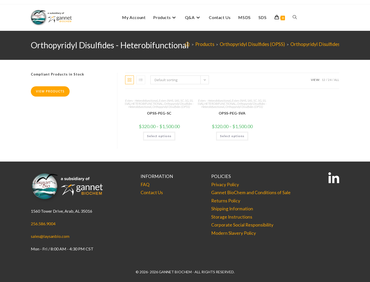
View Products (50, 91)
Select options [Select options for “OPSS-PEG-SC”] (159, 136)
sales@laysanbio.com (50, 236)
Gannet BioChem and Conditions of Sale (251, 192)
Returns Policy (225, 200)
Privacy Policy (225, 184)
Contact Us (152, 192)
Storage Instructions (231, 217)
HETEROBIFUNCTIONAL (147, 104)
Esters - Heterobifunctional (141, 100)
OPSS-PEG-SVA (232, 113)
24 (329, 80)
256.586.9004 (43, 223)
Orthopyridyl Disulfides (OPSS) (171, 107)
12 (323, 80)
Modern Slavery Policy (233, 233)
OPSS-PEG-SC (159, 113)
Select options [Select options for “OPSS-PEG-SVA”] (232, 136)
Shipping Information (232, 208)
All (336, 80)
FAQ (145, 184)
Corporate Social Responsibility (242, 225)
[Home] (187, 44)
